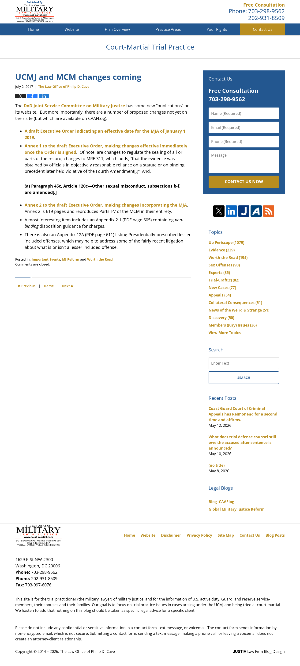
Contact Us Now (244, 181)
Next (68, 285)
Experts (219, 272)
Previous (26, 285)
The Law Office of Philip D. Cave (87, 651)
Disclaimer (171, 535)
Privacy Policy (199, 535)
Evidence (222, 250)
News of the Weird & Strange (239, 310)
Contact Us (262, 29)
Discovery (221, 317)
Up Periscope (226, 242)
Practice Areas (168, 29)
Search (243, 377)
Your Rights (217, 29)
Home (33, 29)
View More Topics (225, 332)
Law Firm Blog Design (259, 651)
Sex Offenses (224, 265)
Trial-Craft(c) (224, 280)
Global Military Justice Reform (237, 509)
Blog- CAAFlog (221, 501)
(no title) (217, 465)
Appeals (220, 295)
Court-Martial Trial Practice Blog (34, 11)
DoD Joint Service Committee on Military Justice (75, 105)
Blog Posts (275, 535)
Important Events (46, 259)
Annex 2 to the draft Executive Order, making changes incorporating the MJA (106, 205)
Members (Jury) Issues (233, 325)
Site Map (226, 535)
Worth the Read (100, 259)
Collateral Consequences (235, 302)
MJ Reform (70, 259)
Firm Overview (117, 29)
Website (72, 29)
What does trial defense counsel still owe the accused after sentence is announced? (242, 442)
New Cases (222, 287)
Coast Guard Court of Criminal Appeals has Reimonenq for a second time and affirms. (243, 414)
